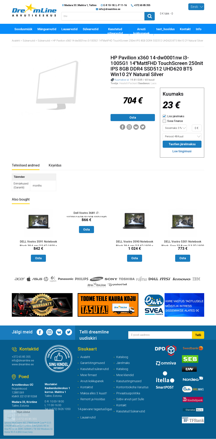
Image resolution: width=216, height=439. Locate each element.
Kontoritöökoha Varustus (132, 387)
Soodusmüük (23, 29)
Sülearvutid (90, 29)
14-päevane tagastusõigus (95, 409)
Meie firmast (88, 375)
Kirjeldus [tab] (55, 165)
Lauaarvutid (69, 29)
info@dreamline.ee (109, 9)
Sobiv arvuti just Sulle (130, 399)
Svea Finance (173, 121)
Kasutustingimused (128, 381)
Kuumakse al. (120, 80)
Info (198, 29)
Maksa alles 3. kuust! (93, 393)
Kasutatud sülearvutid (115, 31)
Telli (198, 335)
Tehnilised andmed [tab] (25, 165)
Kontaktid (86, 387)
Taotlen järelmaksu (182, 144)
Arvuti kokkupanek (141, 31)
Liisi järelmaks (173, 116)
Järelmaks (123, 363)
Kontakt (185, 29)
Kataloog (122, 357)
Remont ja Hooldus (92, 399)
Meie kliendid (125, 375)
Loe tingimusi (182, 151)
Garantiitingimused (92, 363)
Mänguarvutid (46, 29)
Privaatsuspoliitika (128, 393)
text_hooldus (165, 29)
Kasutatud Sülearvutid (130, 411)
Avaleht (16, 40)
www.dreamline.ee (23, 364)
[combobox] (196, 6)
